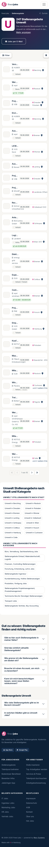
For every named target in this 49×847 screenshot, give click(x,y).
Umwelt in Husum (32, 528)
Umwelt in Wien (32, 523)
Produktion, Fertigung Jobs (16, 583)
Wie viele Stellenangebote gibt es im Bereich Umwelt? (21, 703)
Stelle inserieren (33, 765)
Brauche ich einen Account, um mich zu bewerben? (21, 669)
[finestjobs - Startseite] (10, 4)
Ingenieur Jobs (8, 803)
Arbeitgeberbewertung (36, 783)
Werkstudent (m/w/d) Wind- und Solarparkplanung (15, 454)
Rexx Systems (39, 838)
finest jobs (5, 13)
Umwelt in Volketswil (32, 518)
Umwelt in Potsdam (33, 508)
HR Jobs (5, 812)
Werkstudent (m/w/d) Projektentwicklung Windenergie (15, 82)
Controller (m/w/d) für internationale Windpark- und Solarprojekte (15, 290)
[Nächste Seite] (31, 472)
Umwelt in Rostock (33, 503)
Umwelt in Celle (11, 537)
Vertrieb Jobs (7, 816)
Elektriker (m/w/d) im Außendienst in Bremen (15, 254)
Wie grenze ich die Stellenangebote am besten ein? (21, 659)
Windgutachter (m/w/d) (15, 382)
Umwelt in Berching (13, 503)
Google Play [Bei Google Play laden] (22, 750)
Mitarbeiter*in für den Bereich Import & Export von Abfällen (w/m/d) (15, 370)
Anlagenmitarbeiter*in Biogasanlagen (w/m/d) (15, 217)
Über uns (30, 816)
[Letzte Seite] (37, 472)
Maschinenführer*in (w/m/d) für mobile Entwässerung (15, 355)
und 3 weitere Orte (40, 388)
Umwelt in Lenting (12, 518)
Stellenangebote (9, 765)
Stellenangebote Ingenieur (15, 574)
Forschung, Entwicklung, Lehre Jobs (19, 569)
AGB (28, 807)
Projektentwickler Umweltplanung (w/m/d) (15, 101)
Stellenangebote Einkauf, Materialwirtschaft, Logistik (22, 557)
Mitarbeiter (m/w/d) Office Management (15, 436)
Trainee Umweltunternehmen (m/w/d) (15, 397)
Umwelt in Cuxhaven (34, 533)
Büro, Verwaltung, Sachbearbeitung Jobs (21, 551)
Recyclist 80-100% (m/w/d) (15, 202)
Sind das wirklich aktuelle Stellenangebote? (16, 649)
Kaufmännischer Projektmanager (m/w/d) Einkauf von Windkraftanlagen (15, 340)
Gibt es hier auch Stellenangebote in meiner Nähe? (21, 638)
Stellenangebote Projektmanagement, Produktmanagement (20, 589)
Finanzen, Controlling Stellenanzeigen (20, 564)
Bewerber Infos (8, 778)
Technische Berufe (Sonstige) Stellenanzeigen (23, 596)
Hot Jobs (30, 821)
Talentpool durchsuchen (36, 778)
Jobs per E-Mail (14, 41)
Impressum (31, 798)
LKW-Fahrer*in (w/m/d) (15, 146)
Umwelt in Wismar (32, 513)
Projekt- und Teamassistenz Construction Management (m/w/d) (15, 308)
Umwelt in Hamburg (13, 533)
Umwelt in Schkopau (13, 523)
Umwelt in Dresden (12, 508)
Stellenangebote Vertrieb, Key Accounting (22, 606)
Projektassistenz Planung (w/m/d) (15, 175)
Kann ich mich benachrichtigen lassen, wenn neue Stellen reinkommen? (19, 681)
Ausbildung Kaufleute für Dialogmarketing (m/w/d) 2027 (15, 164)
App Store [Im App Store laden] (8, 750)
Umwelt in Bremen (12, 513)
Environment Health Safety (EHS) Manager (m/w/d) (15, 113)
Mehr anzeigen (23, 32)
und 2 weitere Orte (40, 461)
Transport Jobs (11, 601)
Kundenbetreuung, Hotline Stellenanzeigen (22, 579)
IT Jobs (5, 798)
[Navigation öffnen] (44, 4)
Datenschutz (31, 803)
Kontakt (29, 812)
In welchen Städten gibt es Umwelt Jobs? (20, 714)
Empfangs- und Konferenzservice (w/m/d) (15, 323)
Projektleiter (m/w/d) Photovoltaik (15, 187)
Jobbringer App (8, 783)
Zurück (43, 13)
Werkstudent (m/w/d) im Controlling (15, 412)
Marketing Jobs (8, 807)
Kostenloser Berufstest (11, 774)
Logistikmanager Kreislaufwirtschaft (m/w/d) (15, 235)
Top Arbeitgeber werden (36, 769)
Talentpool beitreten (10, 769)
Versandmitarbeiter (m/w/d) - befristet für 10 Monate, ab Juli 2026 (15, 64)
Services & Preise (33, 774)
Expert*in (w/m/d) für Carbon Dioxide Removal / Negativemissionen (15, 275)
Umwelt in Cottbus (12, 528)
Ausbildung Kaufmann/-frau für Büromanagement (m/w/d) (15, 131)
